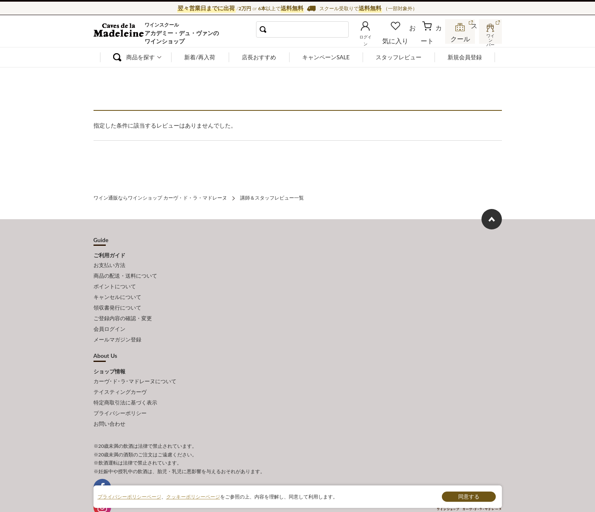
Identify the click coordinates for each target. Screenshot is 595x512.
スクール (461, 38)
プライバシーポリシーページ (129, 496)
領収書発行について (117, 299)
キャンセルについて (117, 290)
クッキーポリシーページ (193, 496)
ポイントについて (115, 281)
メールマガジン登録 (117, 326)
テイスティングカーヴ (120, 375)
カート (433, 38)
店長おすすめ (259, 57)
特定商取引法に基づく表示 (125, 384)
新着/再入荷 (199, 57)
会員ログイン (109, 317)
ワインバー (490, 38)
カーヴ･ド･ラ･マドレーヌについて (135, 366)
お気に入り (407, 38)
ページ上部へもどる (491, 217)
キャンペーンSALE (326, 57)
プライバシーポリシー (120, 393)
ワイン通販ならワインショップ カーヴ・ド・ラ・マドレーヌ (121, 33)
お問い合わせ (109, 402)
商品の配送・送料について (125, 272)
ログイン (378, 38)
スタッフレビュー (398, 57)
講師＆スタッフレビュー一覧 (272, 197)
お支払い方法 (109, 263)
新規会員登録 (465, 57)
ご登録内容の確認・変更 (123, 308)
